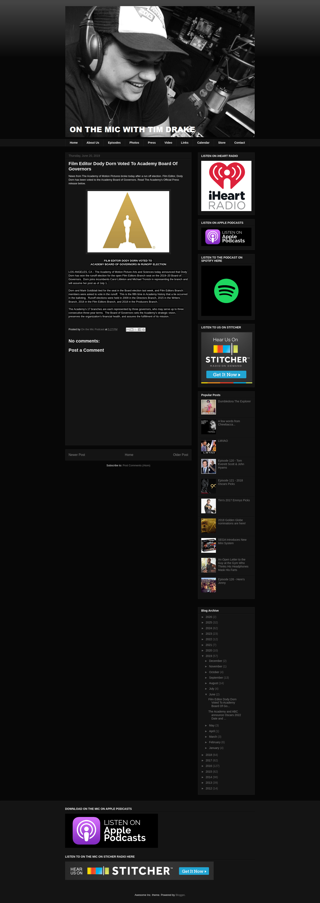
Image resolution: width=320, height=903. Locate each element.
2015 (209, 771)
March (213, 736)
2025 (209, 622)
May (212, 725)
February (215, 742)
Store (222, 142)
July (212, 688)
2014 (209, 777)
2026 (209, 617)
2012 (209, 788)
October (214, 672)
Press (152, 142)
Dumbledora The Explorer (234, 401)
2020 (209, 650)
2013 (209, 782)
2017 (209, 760)
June (212, 694)
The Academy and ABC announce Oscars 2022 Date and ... (224, 715)
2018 (209, 754)
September (216, 677)
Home (74, 142)
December (216, 660)
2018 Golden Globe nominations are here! (232, 521)
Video (168, 142)
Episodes (114, 142)
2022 (209, 639)
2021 (209, 645)
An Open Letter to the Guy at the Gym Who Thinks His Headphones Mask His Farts (233, 564)
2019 (209, 656)
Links (185, 142)
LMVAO (223, 440)
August (214, 683)
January (214, 748)
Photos (134, 142)
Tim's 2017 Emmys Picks (234, 500)
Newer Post (77, 455)
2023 (209, 633)
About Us (93, 142)
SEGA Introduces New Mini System (232, 541)
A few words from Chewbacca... (229, 423)
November (216, 666)
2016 (209, 766)
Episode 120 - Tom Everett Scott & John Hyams (231, 464)
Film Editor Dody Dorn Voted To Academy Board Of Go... (222, 703)
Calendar (203, 142)
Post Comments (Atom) (136, 465)
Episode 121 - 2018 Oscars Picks (230, 482)
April (212, 731)
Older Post (180, 455)
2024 (209, 628)
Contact (239, 142)
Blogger (180, 894)
